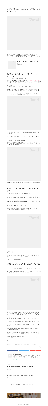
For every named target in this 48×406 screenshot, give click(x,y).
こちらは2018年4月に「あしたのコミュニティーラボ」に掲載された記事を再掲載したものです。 (19, 368)
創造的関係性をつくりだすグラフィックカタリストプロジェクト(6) (14, 344)
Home (18, 1)
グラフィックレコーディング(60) (32, 344)
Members (26, 1)
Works (30, 1)
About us (22, 1)
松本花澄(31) (27, 344)
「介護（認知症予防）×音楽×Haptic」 (33, 80)
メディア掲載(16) (24, 344)
